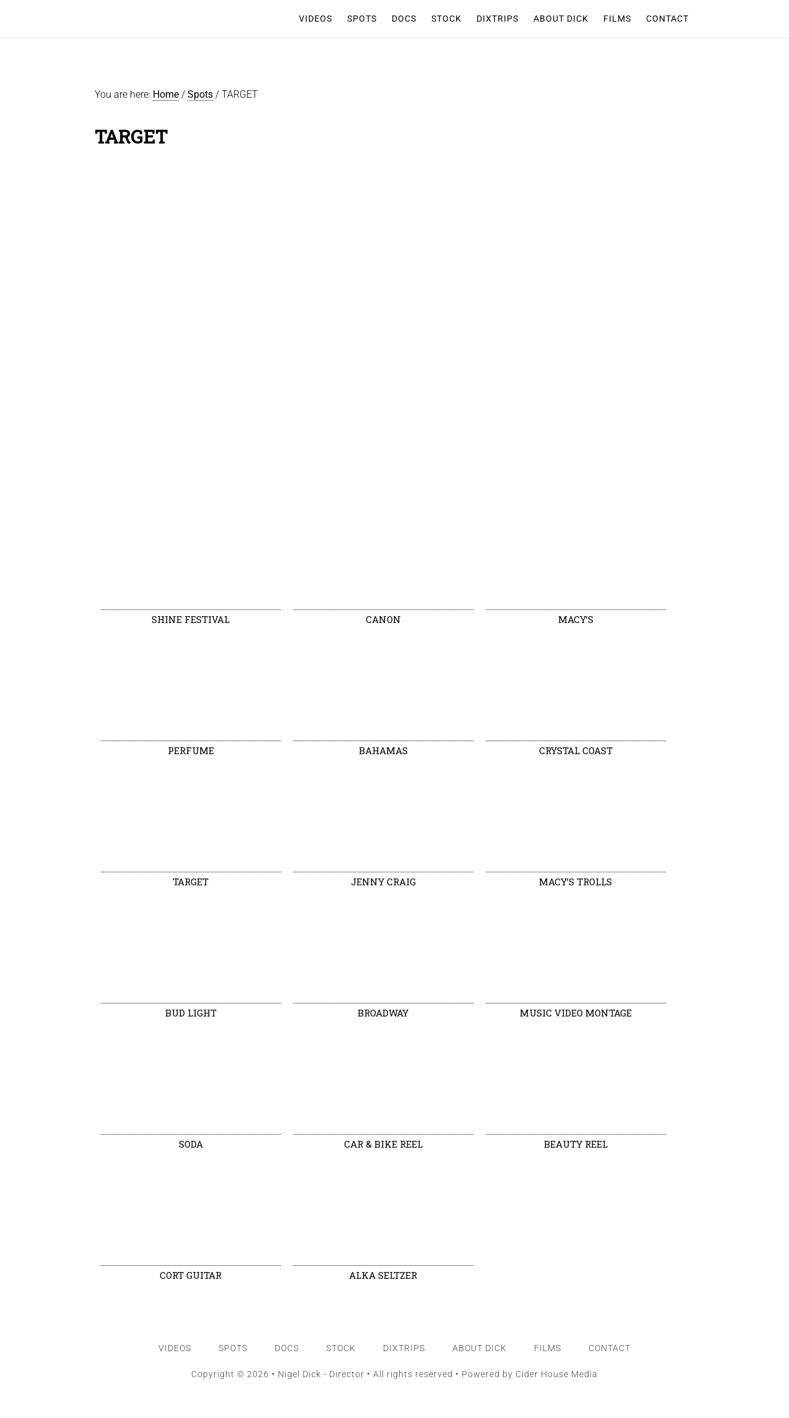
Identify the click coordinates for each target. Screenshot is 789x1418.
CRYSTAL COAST (576, 750)
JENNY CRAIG (383, 881)
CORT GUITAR (191, 1275)
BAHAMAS (383, 750)
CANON (383, 619)
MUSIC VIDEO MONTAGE (576, 1013)
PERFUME (191, 750)
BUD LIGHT (191, 1013)
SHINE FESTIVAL (191, 619)
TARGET (191, 881)
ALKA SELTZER (383, 1275)
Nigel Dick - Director (153, 18)
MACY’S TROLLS (575, 881)
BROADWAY (383, 1013)
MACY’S (575, 619)
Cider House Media (556, 1374)
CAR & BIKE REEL (383, 1144)
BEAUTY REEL (576, 1144)
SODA (191, 1144)
